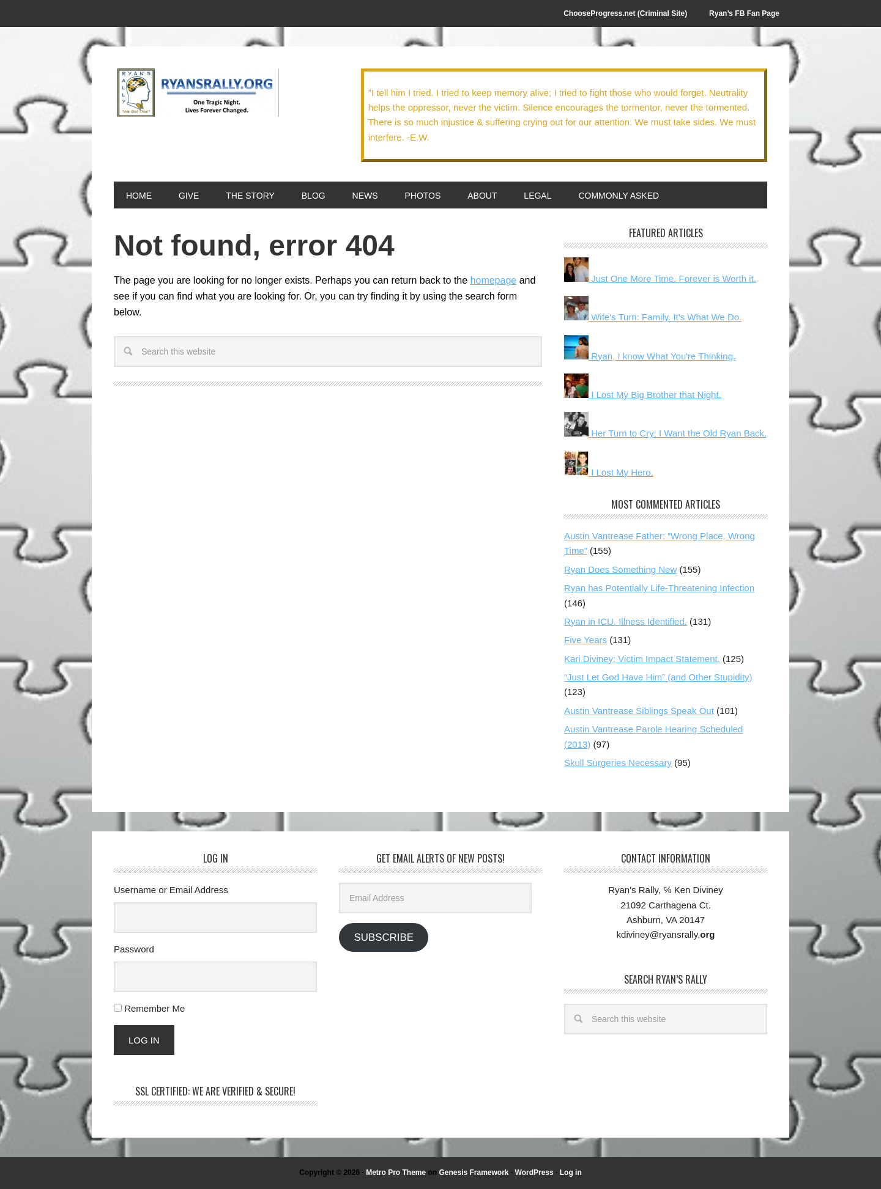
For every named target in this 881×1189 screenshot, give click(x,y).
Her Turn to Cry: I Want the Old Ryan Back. (665, 433)
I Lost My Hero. (608, 472)
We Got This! (196, 92)
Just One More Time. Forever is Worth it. (660, 278)
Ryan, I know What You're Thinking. (649, 356)
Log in (571, 1172)
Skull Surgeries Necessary (618, 762)
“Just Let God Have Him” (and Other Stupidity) (658, 677)
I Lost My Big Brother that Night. (642, 394)
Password (134, 949)
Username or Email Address (171, 890)
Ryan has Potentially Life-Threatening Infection (659, 588)
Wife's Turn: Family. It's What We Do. (653, 317)
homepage (493, 280)
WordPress (534, 1172)
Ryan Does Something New (620, 569)
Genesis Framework (473, 1172)
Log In (144, 1040)
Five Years (585, 640)
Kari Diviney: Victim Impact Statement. (642, 658)
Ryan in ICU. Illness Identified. (625, 621)
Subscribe (383, 937)
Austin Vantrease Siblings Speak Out (639, 710)
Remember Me (154, 1008)
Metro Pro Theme (396, 1172)
